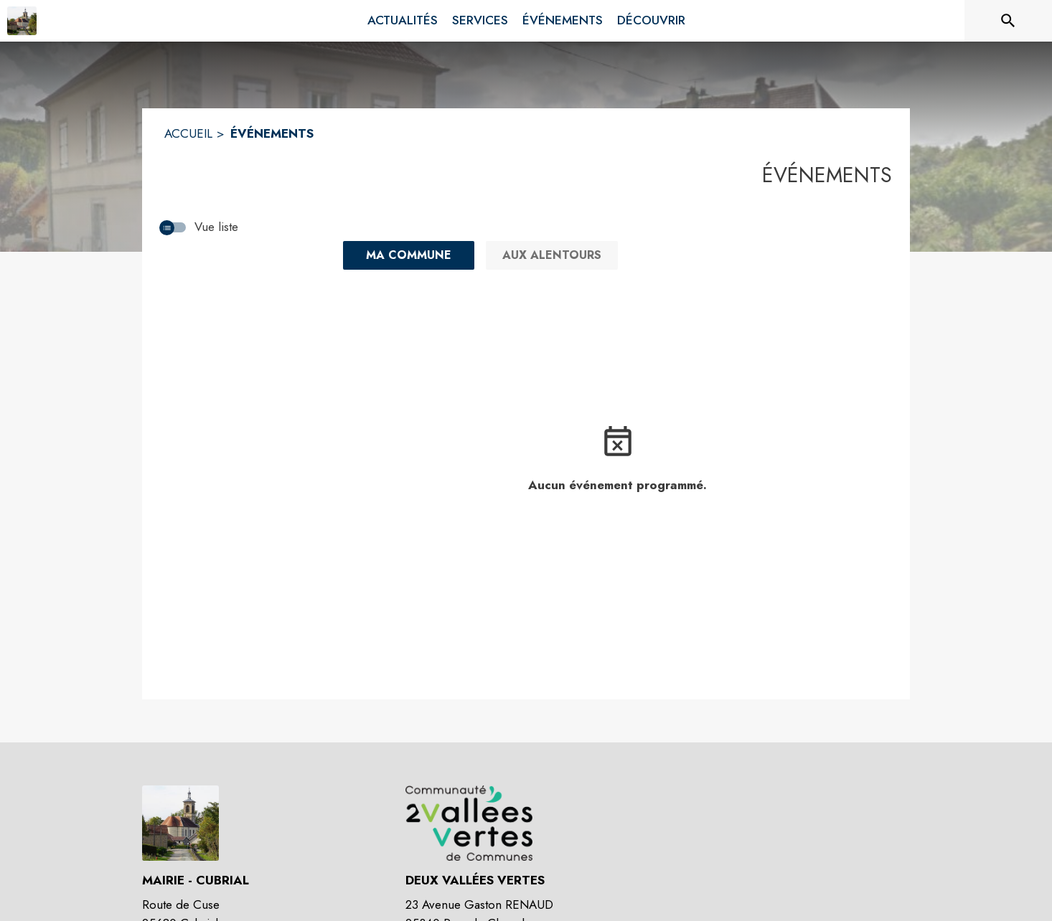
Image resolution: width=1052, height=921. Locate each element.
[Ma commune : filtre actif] (408, 255)
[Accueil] (22, 20)
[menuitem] (402, 21)
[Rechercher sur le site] (1008, 20)
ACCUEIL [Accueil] (188, 133)
